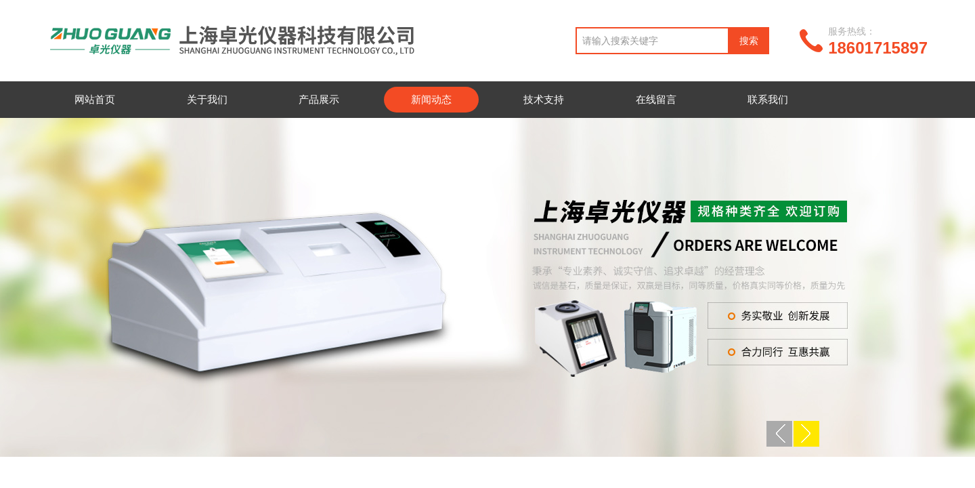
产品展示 (319, 99)
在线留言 (656, 99)
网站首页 (94, 99)
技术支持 (543, 99)
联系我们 (768, 99)
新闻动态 (431, 99)
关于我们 (207, 99)
